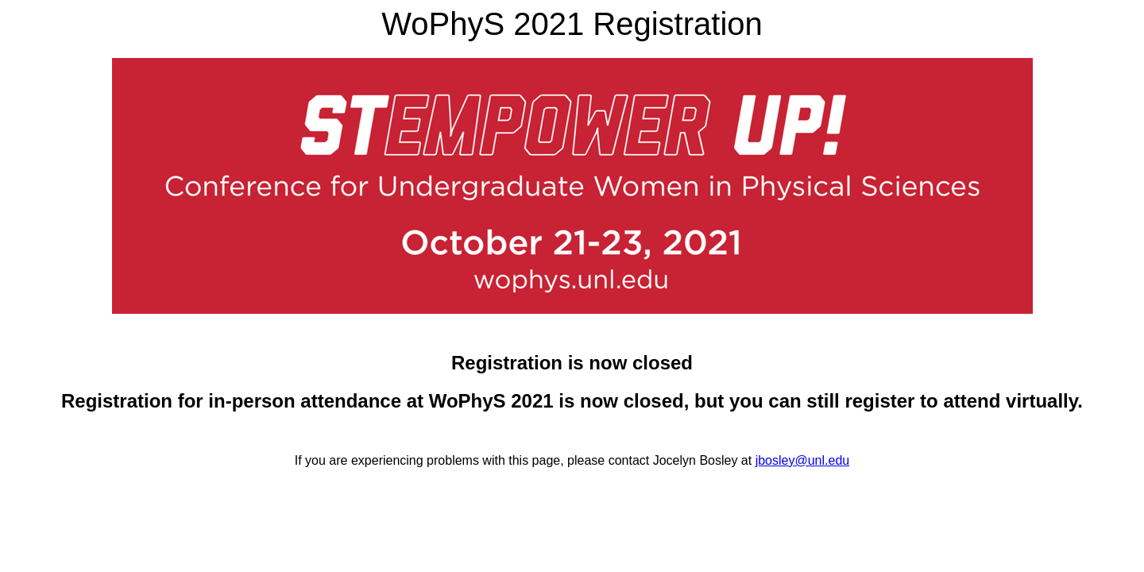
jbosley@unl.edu (803, 460)
